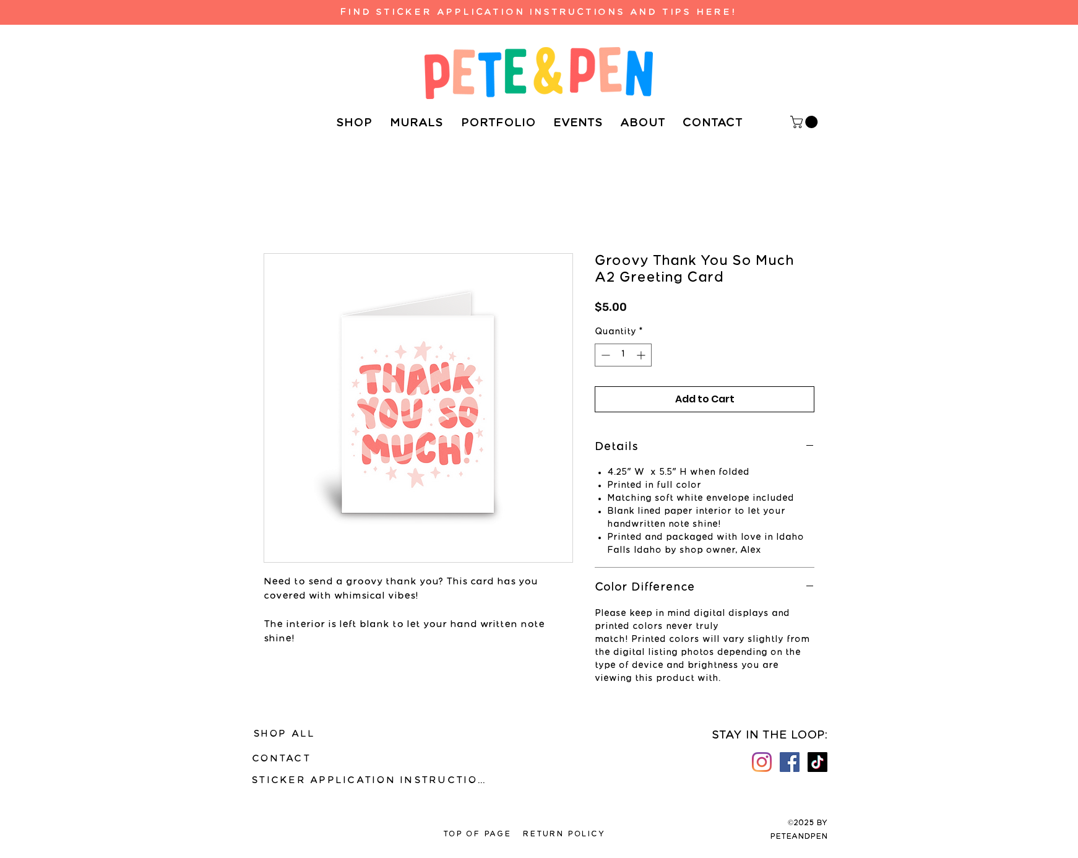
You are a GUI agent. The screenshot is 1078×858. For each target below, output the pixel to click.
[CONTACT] (281, 759)
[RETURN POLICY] (563, 834)
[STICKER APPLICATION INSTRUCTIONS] (372, 780)
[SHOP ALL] (284, 734)
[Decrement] (604, 355)
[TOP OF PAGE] (477, 834)
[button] (805, 122)
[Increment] (642, 355)
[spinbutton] (623, 355)
